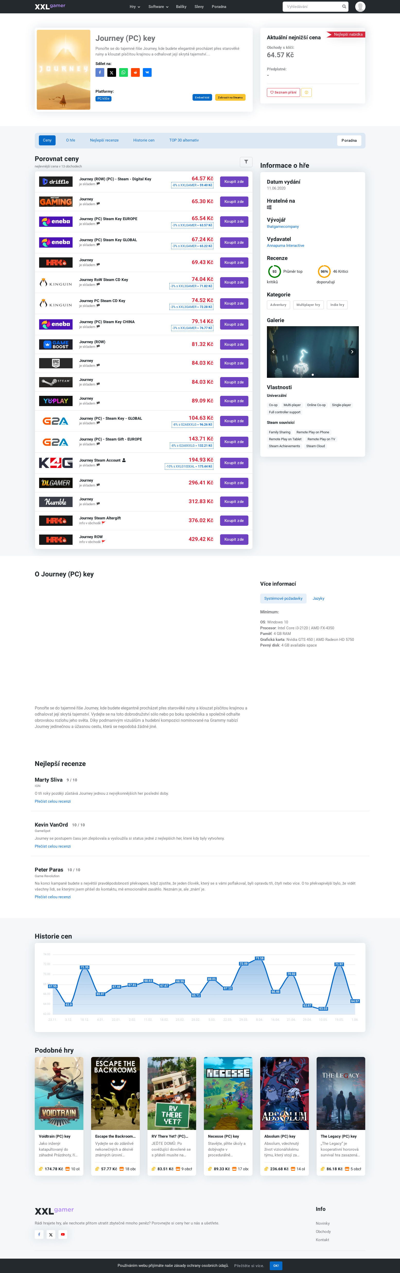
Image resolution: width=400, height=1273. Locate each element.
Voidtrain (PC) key (55, 1136)
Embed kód (202, 97)
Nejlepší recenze (104, 140)
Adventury (279, 305)
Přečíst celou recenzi (53, 801)
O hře (70, 140)
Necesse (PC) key (223, 1136)
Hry (135, 6)
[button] (360, 7)
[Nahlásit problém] (306, 92)
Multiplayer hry (308, 305)
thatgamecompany (283, 226)
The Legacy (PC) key (339, 1136)
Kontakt (322, 1240)
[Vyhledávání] (316, 7)
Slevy (199, 6)
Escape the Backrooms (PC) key (115, 1136)
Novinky (323, 1223)
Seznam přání (284, 92)
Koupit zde (234, 182)
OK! (276, 1266)
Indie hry (337, 305)
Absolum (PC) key (279, 1136)
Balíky (181, 6)
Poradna (219, 6)
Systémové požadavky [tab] (283, 598)
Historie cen (143, 140)
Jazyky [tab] (318, 598)
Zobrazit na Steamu (230, 97)
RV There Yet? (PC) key (168, 1136)
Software (158, 6)
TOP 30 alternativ (184, 140)
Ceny (47, 140)
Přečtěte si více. (249, 1265)
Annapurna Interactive (285, 245)
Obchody (323, 1231)
